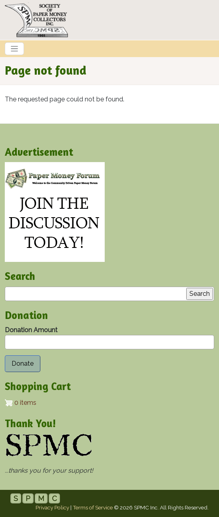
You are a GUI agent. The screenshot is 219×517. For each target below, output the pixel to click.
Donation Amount (31, 330)
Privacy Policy (52, 507)
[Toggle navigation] (14, 48)
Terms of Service (93, 507)
